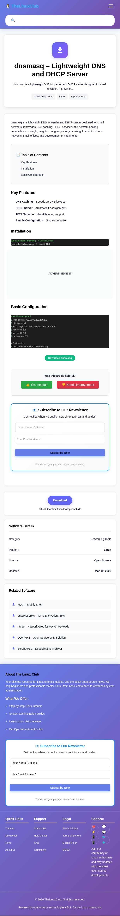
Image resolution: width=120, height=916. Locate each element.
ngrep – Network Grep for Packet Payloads (40, 627)
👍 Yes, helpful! (36, 385)
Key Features (29, 162)
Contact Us (40, 828)
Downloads (11, 836)
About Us (10, 850)
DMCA (66, 850)
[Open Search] (13, 21)
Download (60, 500)
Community (40, 850)
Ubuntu (50, 241)
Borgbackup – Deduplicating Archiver (37, 649)
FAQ (36, 843)
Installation (27, 168)
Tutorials (10, 828)
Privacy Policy (70, 828)
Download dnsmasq (60, 358)
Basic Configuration (32, 175)
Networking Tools (43, 96)
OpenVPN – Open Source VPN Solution (39, 638)
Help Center (40, 836)
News (8, 843)
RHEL (48, 244)
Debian (43, 241)
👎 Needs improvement (78, 385)
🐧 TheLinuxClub (22, 6)
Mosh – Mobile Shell (27, 605)
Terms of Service (72, 836)
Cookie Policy (70, 843)
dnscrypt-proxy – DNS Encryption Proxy (38, 616)
